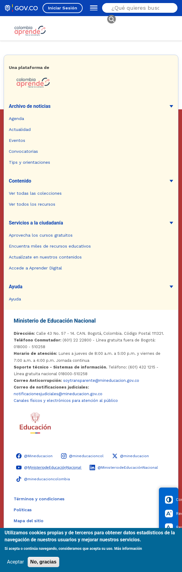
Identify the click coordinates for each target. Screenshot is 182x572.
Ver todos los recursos (32, 204)
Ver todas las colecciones (35, 193)
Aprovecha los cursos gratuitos (41, 235)
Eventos (17, 140)
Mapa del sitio (28, 520)
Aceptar (15, 562)
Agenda (16, 118)
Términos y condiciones (39, 498)
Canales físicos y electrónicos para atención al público (66, 400)
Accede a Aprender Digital (35, 267)
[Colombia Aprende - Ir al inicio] (30, 30)
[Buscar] (111, 19)
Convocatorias (23, 151)
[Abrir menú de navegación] (92, 8)
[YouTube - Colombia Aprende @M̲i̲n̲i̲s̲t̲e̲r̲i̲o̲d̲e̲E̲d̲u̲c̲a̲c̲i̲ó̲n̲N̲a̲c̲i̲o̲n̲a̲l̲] (49, 467)
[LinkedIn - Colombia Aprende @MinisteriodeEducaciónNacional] (123, 467)
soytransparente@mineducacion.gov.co (101, 380)
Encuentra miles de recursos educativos (50, 246)
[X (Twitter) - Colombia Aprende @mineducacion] (130, 456)
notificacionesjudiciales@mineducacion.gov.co (58, 394)
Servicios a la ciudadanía (36, 223)
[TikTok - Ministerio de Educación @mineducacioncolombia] (43, 479)
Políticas (23, 509)
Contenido (20, 181)
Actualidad (20, 129)
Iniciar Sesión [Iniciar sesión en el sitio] (62, 7)
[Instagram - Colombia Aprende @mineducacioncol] (82, 456)
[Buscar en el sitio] (138, 8)
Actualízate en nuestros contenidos (45, 257)
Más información (128, 548)
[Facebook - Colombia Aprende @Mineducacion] (34, 456)
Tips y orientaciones (29, 162)
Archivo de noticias (30, 106)
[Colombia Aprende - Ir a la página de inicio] (91, 82)
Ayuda (15, 286)
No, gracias (43, 561)
